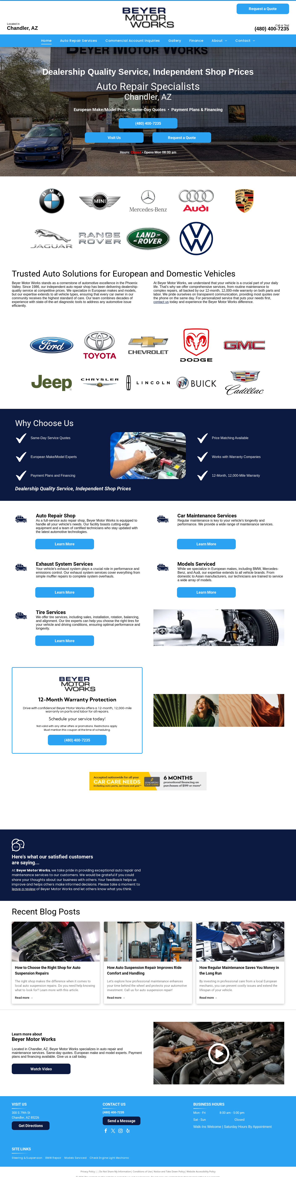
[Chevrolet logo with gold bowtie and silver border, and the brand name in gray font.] (148, 345)
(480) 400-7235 (272, 28)
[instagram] (120, 1131)
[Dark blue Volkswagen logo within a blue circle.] (196, 238)
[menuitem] (46, 40)
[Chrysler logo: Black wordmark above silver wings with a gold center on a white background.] (100, 383)
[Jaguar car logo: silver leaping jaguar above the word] (52, 238)
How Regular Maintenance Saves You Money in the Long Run (239, 970)
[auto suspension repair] (148, 942)
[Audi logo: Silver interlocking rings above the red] (196, 201)
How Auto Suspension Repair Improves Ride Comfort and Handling (144, 970)
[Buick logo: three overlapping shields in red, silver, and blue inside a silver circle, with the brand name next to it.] (196, 383)
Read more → (24, 997)
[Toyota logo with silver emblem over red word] (100, 345)
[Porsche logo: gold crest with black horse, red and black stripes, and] (244, 201)
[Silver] (100, 238)
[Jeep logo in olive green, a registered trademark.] (52, 383)
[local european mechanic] (240, 942)
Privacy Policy (88, 1171)
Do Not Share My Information (115, 1171)
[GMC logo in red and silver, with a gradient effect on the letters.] (244, 345)
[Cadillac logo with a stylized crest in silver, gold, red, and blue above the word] (244, 383)
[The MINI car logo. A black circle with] (100, 201)
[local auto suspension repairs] (56, 942)
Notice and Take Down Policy (169, 1171)
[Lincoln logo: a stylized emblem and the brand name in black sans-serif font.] (148, 383)
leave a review (23, 889)
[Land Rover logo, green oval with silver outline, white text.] (148, 238)
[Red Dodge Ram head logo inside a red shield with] (196, 345)
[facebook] (106, 1131)
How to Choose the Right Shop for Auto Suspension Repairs (47, 970)
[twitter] (113, 1131)
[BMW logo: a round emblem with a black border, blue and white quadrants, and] (52, 201)
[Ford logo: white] (52, 345)
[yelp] (128, 1131)
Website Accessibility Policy (201, 1171)
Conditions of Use (142, 1171)
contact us (161, 302)
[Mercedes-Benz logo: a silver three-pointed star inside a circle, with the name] (148, 201)
